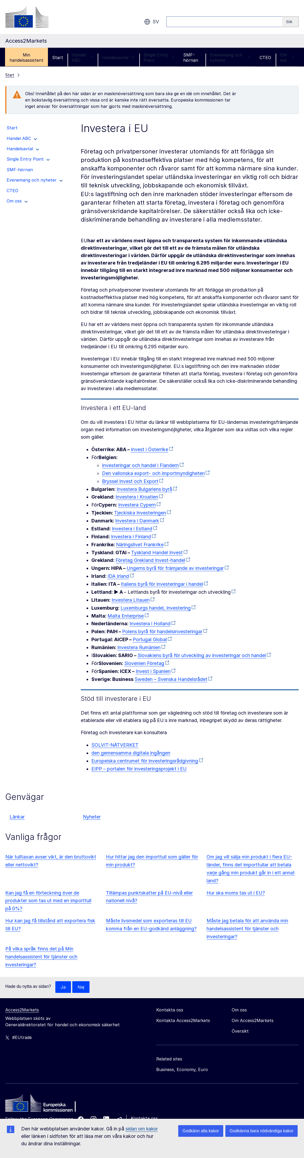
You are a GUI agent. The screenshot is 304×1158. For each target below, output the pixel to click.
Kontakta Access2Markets (183, 1020)
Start (57, 57)
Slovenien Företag (144, 663)
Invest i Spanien (153, 671)
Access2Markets (22, 1010)
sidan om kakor (142, 1128)
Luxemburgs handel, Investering (155, 608)
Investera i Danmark (137, 520)
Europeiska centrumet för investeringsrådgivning (144, 761)
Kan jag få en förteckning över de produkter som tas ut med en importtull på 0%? (48, 901)
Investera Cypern (137, 505)
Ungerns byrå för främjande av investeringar (175, 568)
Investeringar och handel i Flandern (140, 465)
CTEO (265, 57)
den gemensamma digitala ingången (130, 753)
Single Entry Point (159, 57)
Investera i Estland (132, 528)
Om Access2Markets (253, 1020)
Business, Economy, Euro (182, 1069)
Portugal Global (150, 639)
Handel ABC (82, 57)
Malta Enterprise (126, 616)
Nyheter (92, 817)
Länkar (17, 817)
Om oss (287, 57)
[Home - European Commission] (43, 1104)
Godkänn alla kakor (200, 1131)
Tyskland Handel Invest (157, 552)
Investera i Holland (150, 623)
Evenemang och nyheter (230, 57)
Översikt (240, 1031)
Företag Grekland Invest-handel (150, 560)
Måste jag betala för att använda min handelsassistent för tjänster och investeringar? (247, 928)
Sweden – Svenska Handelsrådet (171, 679)
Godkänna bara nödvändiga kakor (261, 1131)
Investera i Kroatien (136, 497)
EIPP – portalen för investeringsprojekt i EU (139, 769)
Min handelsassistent (26, 57)
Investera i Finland (131, 536)
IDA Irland (118, 576)
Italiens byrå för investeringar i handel (162, 584)
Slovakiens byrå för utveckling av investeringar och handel (201, 655)
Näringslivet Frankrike (140, 544)
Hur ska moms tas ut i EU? (236, 893)
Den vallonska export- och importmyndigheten (153, 473)
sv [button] (151, 22)
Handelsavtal (118, 57)
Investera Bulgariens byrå (144, 489)
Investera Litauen (130, 600)
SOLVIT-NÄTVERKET (114, 745)
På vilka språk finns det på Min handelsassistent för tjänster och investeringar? (41, 956)
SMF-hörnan (190, 57)
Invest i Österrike (149, 449)
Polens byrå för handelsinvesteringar (162, 631)
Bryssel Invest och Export (130, 481)
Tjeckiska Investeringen (140, 513)
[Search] (290, 21)
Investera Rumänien (138, 647)
